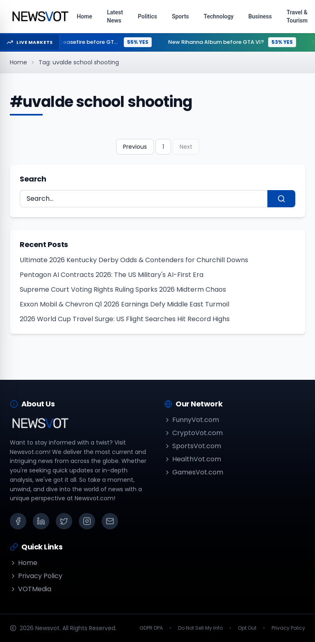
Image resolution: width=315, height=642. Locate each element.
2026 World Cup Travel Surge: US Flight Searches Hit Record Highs (125, 319)
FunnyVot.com (191, 419)
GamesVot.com (193, 472)
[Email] (110, 521)
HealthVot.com (192, 459)
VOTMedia (30, 589)
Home (18, 62)
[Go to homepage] (40, 16)
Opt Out (247, 628)
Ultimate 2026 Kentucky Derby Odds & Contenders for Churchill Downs (134, 260)
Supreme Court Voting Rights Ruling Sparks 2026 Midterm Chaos (123, 289)
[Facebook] (18, 521)
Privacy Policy (36, 576)
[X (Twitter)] (64, 521)
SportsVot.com (192, 446)
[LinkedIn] (41, 521)
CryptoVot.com (193, 433)
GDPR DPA (151, 628)
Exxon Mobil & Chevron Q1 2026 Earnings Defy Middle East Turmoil (124, 304)
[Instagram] (87, 521)
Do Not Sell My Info (200, 628)
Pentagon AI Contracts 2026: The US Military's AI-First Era (111, 274)
